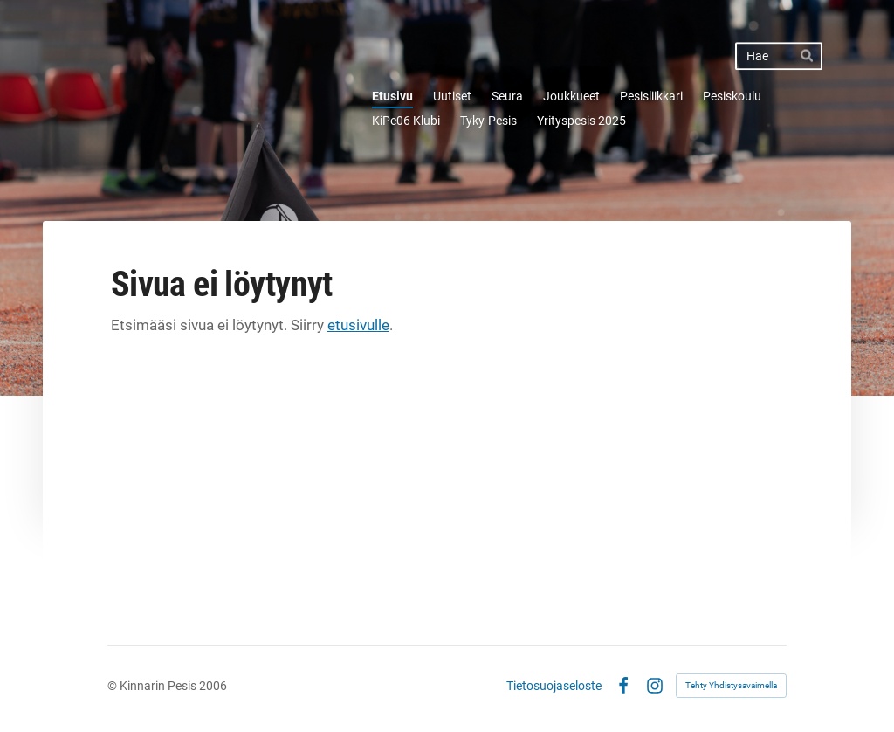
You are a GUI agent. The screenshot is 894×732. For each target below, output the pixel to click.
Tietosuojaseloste (554, 686)
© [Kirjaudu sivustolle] (113, 686)
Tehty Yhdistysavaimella (731, 685)
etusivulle (358, 325)
